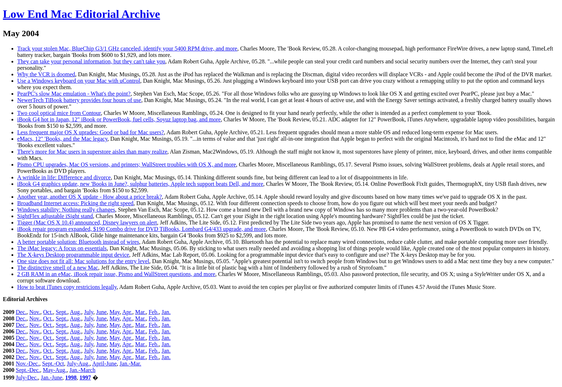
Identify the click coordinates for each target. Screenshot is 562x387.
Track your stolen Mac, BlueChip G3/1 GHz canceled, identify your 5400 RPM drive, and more (127, 48)
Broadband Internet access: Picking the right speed (75, 203)
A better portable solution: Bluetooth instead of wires (78, 242)
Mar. (140, 312)
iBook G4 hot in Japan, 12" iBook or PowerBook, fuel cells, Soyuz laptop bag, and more (119, 119)
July (89, 312)
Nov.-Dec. (27, 364)
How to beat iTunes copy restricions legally (66, 287)
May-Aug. (55, 370)
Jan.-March (82, 370)
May (115, 312)
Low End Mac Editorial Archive (81, 14)
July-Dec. (27, 377)
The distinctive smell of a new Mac (57, 268)
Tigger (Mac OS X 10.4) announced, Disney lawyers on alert (87, 222)
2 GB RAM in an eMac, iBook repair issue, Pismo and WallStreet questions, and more (116, 274)
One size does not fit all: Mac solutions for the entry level (83, 261)
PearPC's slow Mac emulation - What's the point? (73, 94)
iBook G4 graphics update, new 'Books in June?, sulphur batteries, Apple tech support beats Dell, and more (140, 184)
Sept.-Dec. (28, 370)
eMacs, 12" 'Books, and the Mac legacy (62, 139)
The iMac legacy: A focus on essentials (62, 248)
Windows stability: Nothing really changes (66, 210)
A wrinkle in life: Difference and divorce (64, 177)
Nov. (35, 312)
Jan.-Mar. (130, 364)
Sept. (61, 312)
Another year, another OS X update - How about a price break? (89, 197)
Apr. (127, 312)
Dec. (21, 312)
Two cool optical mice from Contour (59, 113)
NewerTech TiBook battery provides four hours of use (79, 100)
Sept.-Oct (53, 364)
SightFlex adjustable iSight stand (55, 216)
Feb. (154, 312)
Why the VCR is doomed (46, 74)
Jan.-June (51, 377)
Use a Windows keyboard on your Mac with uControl (78, 81)
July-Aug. (78, 364)
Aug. (75, 312)
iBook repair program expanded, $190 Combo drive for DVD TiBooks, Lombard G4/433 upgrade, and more (141, 229)
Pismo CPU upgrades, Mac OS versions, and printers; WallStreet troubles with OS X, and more (126, 164)
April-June (104, 364)
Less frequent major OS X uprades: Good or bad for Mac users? (90, 132)
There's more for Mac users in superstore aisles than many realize (92, 152)
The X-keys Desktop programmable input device (73, 255)
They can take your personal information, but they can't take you (91, 61)
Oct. (48, 312)
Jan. (166, 312)
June (101, 312)
